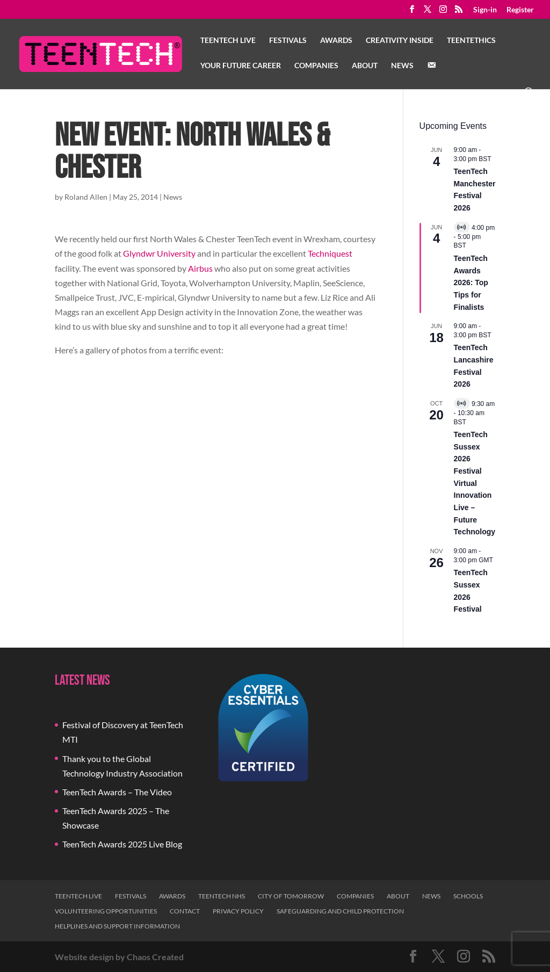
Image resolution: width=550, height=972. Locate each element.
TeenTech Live (228, 41)
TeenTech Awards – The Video (117, 792)
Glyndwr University (159, 253)
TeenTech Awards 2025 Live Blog (122, 844)
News (402, 66)
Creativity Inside (399, 41)
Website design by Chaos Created (119, 957)
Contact (185, 911)
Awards (336, 41)
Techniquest (330, 253)
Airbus (200, 268)
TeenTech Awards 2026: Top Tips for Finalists (471, 282)
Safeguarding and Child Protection (340, 911)
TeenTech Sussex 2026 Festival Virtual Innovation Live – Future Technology (475, 483)
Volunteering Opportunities (106, 911)
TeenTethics (471, 41)
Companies (316, 66)
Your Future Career (240, 66)
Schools (468, 896)
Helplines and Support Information (117, 926)
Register (520, 10)
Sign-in (485, 10)
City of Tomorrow (291, 896)
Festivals (288, 41)
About (365, 66)
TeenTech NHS (221, 896)
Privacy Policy (238, 911)
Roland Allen (85, 196)
